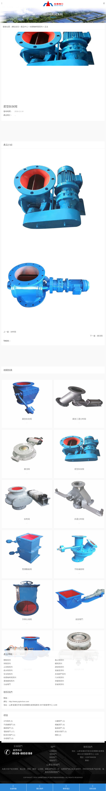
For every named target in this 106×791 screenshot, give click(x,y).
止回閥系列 (8, 689)
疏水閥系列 (8, 692)
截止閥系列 (59, 682)
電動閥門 (9, 750)
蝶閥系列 (58, 685)
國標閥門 (8, 746)
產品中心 (24, 27)
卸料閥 (13, 337)
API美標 (8, 739)
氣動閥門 (60, 746)
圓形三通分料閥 (79, 624)
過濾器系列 (59, 692)
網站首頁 (15, 27)
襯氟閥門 (60, 743)
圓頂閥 (100, 341)
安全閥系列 (8, 696)
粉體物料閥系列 (36, 27)
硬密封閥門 (61, 750)
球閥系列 (7, 685)
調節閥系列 (59, 689)
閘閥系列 (7, 682)
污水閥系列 (59, 699)
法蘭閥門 (60, 739)
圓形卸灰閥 (27, 624)
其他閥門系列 (60, 696)
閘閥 (58, 753)
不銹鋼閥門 (9, 743)
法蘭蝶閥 (53, 761)
